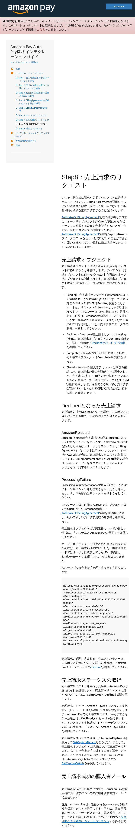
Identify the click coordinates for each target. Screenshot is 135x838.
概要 (17, 68)
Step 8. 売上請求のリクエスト (33, 124)
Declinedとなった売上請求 (108, 343)
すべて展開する (32, 62)
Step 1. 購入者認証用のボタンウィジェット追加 (34, 79)
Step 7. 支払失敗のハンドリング (34, 119)
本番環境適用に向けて (26, 140)
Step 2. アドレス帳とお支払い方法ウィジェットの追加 (34, 87)
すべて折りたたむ (17, 62)
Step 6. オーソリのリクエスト (33, 115)
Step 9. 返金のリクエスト (31, 128)
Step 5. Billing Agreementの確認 (33, 109)
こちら (41, 29)
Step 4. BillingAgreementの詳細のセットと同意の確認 (34, 102)
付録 (17, 145)
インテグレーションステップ (29, 73)
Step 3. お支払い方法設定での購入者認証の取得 (34, 94)
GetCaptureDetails (84, 742)
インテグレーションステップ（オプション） (32, 135)
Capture (96, 667)
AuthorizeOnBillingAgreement (80, 217)
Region (119, 6)
